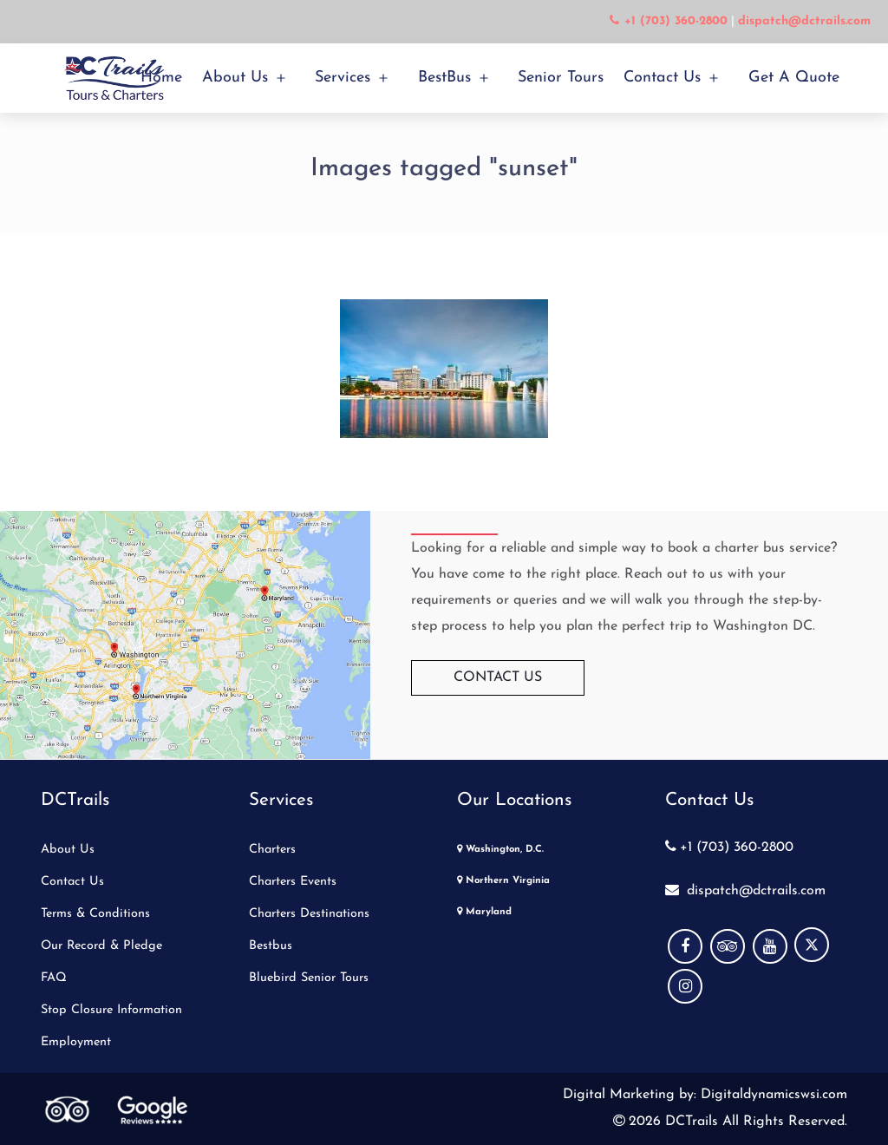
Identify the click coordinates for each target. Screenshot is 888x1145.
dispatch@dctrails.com (745, 891)
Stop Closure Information (111, 1010)
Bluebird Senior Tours (309, 978)
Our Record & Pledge (101, 945)
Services (342, 77)
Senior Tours (561, 77)
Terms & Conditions (95, 913)
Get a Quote (793, 77)
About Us (235, 77)
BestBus (444, 77)
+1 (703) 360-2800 (729, 847)
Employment (76, 1042)
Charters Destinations (309, 913)
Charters (272, 849)
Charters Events (292, 881)
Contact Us (662, 77)
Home (161, 77)
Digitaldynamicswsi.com (771, 1095)
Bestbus (270, 945)
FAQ (54, 978)
